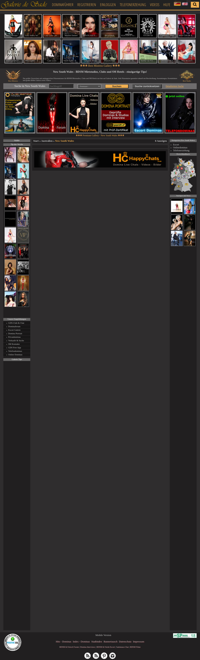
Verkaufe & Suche (16, 340)
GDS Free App (14, 347)
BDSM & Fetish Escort (105, 647)
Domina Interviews (87, 647)
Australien (47, 140)
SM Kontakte (14, 344)
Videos (154, 4)
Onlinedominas (180, 147)
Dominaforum (14, 326)
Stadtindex (96, 641)
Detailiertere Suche (175, 86)
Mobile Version (103, 635)
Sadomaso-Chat (122, 647)
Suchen (116, 86)
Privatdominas (14, 337)
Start (36, 140)
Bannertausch (111, 641)
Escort (176, 144)
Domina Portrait (15, 333)
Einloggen (108, 4)
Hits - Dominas (63, 641)
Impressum (138, 641)
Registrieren (86, 4)
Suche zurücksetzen (147, 86)
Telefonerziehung (133, 4)
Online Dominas (15, 354)
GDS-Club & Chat (16, 323)
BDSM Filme (135, 647)
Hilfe (166, 4)
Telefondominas (15, 351)
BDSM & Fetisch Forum (69, 647)
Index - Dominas (81, 641)
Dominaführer (62, 4)
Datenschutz (125, 641)
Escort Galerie (14, 330)
